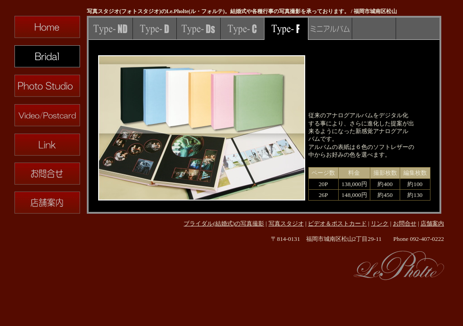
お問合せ (404, 223)
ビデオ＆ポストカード (337, 223)
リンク (379, 223)
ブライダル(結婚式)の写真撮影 (224, 223)
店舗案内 (432, 223)
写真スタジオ (286, 223)
